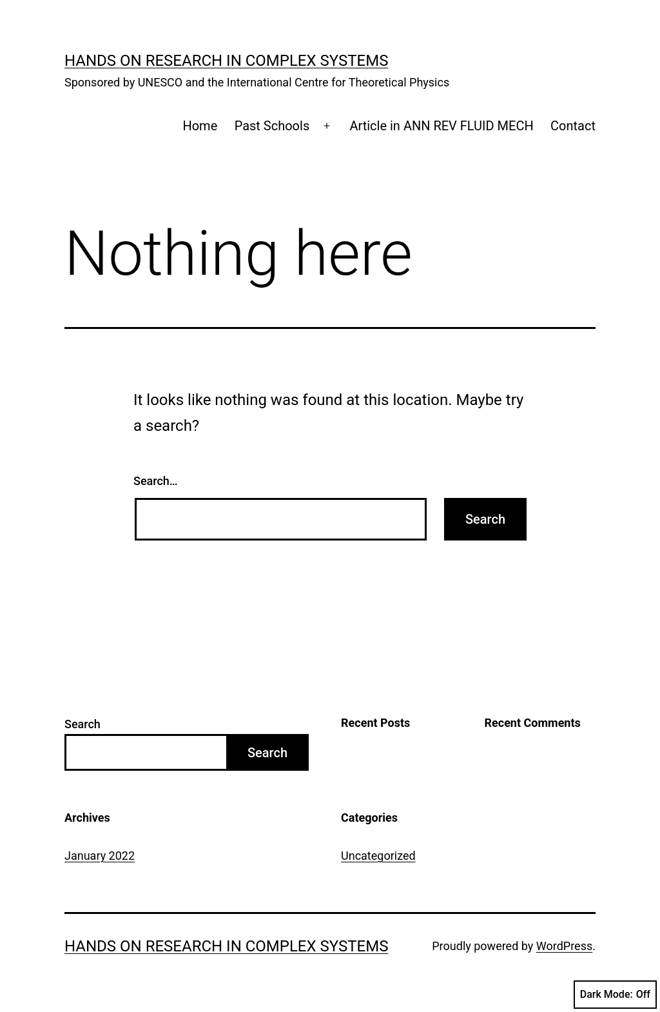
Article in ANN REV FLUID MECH (441, 126)
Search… (155, 481)
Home (199, 126)
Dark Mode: (615, 994)
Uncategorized (378, 855)
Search (82, 724)
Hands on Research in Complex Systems (226, 61)
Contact (573, 126)
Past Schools (272, 126)
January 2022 (99, 855)
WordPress (564, 946)
